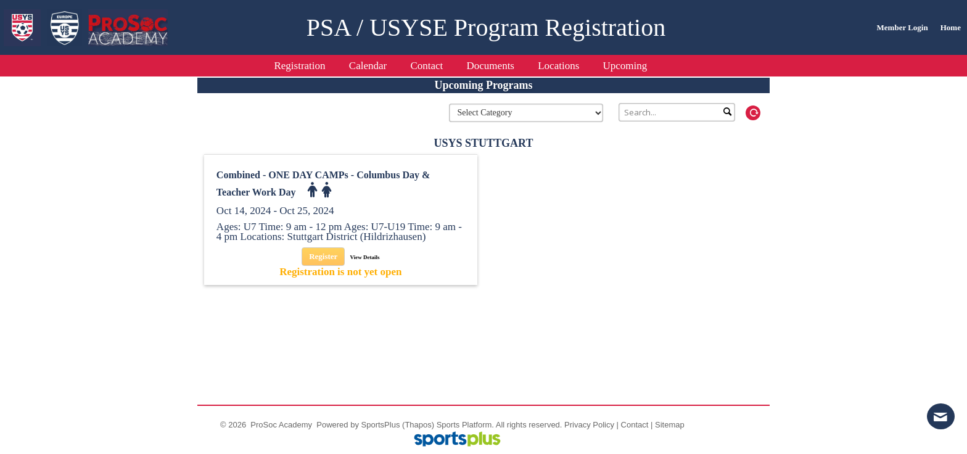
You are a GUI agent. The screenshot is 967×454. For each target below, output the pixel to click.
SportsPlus (380, 424)
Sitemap (670, 424)
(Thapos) (418, 424)
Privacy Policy (589, 424)
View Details (365, 257)
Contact (635, 424)
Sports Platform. (465, 424)
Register (323, 256)
